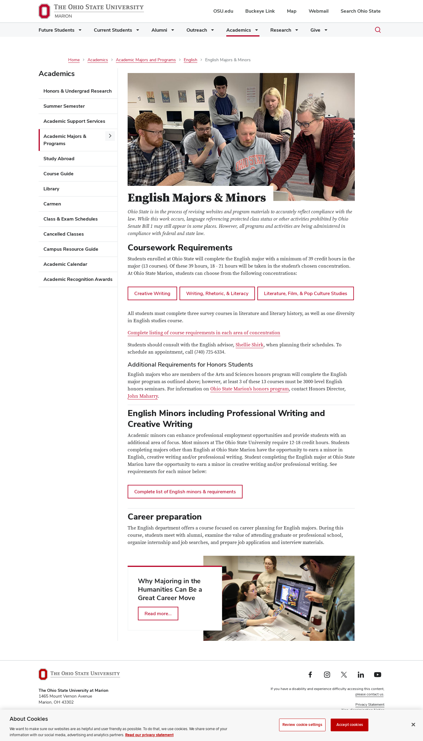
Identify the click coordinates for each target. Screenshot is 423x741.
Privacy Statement (369, 704)
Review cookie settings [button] (365, 715)
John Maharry (143, 396)
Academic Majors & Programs (64, 140)
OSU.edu (223, 11)
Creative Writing (152, 293)
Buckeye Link (260, 11)
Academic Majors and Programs (146, 59)
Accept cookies (349, 732)
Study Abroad (59, 158)
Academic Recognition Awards (78, 279)
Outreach (196, 30)
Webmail (319, 11)
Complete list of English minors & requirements (185, 491)
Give (315, 30)
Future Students (57, 30)
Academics (238, 30)
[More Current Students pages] (136, 32)
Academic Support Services (74, 121)
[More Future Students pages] (79, 32)
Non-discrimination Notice (363, 710)
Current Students (113, 30)
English (190, 59)
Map (292, 11)
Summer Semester (64, 106)
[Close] (413, 732)
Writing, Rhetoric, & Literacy (217, 293)
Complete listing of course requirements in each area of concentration (204, 333)
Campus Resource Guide (70, 249)
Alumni (159, 30)
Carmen (52, 204)
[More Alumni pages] (171, 32)
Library (51, 189)
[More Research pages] (295, 32)
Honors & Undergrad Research (77, 91)
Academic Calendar (65, 264)
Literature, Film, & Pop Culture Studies (305, 293)
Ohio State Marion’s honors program (249, 389)
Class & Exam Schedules (70, 219)
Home (74, 59)
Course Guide (58, 173)
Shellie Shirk (249, 345)
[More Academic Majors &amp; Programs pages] (110, 136)
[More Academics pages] (255, 32)
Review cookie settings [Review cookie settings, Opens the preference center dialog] (302, 732)
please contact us (369, 694)
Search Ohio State (361, 11)
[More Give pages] (324, 32)
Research (280, 30)
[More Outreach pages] (211, 32)
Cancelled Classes (63, 234)
